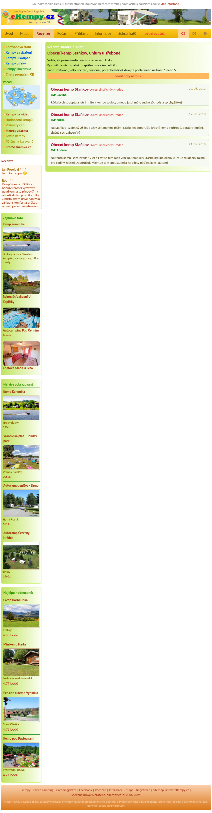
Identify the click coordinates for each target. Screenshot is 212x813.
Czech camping (43, 790)
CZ (183, 33)
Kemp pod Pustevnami (18, 739)
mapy (169, 801)
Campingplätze (66, 790)
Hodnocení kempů (19, 120)
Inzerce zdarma (17, 131)
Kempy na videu (17, 114)
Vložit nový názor (128, 76)
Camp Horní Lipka (15, 600)
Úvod (8, 33)
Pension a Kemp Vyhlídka (20, 693)
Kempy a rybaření (19, 52)
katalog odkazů (149, 801)
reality (77, 801)
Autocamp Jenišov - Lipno (20, 485)
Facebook (85, 790)
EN (206, 33)
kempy (26, 790)
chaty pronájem (192, 801)
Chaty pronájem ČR (20, 74)
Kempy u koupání (18, 58)
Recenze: (7, 161)
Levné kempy (15, 136)
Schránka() (128, 33)
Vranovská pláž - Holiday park (20, 438)
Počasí (62, 33)
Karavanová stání (18, 47)
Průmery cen (15, 125)
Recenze (43, 33)
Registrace (143, 790)
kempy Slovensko (18, 69)
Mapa (24, 33)
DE (194, 33)
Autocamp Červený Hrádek (16, 535)
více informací (170, 4)
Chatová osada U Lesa (18, 368)
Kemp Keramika (13, 224)
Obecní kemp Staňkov (70, 89)
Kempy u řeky (16, 63)
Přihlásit (81, 33)
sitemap (158, 790)
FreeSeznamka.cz (18, 147)
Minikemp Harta (14, 644)
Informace (103, 33)
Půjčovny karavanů (19, 141)
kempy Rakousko (116, 805)
